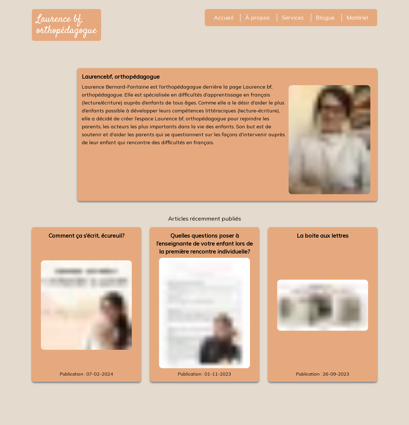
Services (293, 17)
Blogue (325, 17)
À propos (257, 17)
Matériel (357, 17)
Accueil (223, 17)
